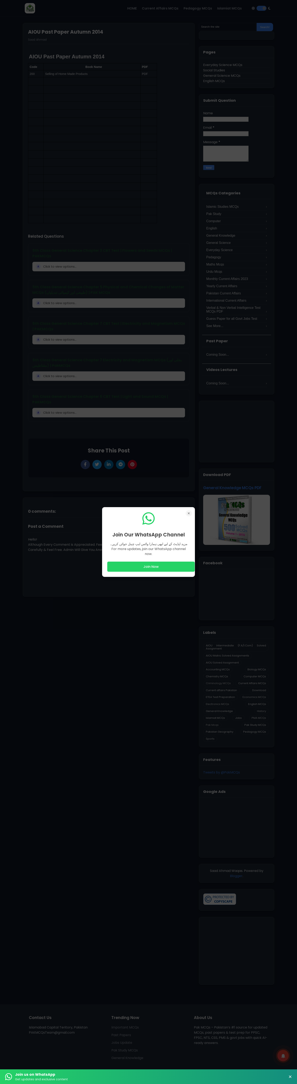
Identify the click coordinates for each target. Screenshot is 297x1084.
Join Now (151, 566)
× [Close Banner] (290, 1077)
